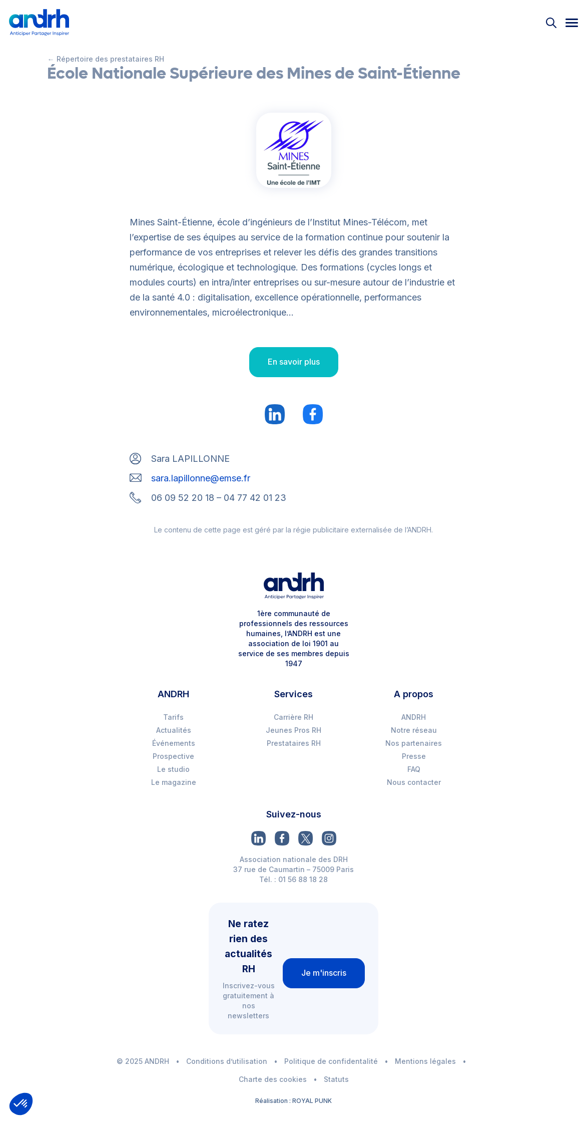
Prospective (173, 756)
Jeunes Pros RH (293, 730)
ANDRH (413, 717)
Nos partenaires (413, 743)
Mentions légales (425, 1061)
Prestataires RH (294, 743)
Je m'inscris (323, 973)
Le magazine (173, 782)
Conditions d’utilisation (226, 1061)
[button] (21, 1104)
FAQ (413, 769)
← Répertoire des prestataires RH (106, 59)
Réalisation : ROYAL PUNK (293, 1100)
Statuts (336, 1079)
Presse (414, 756)
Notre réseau (414, 730)
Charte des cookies (273, 1079)
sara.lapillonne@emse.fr (200, 478)
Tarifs (173, 717)
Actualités (173, 730)
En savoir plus (294, 362)
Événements (173, 743)
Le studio (173, 769)
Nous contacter (414, 782)
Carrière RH (293, 717)
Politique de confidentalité (331, 1061)
